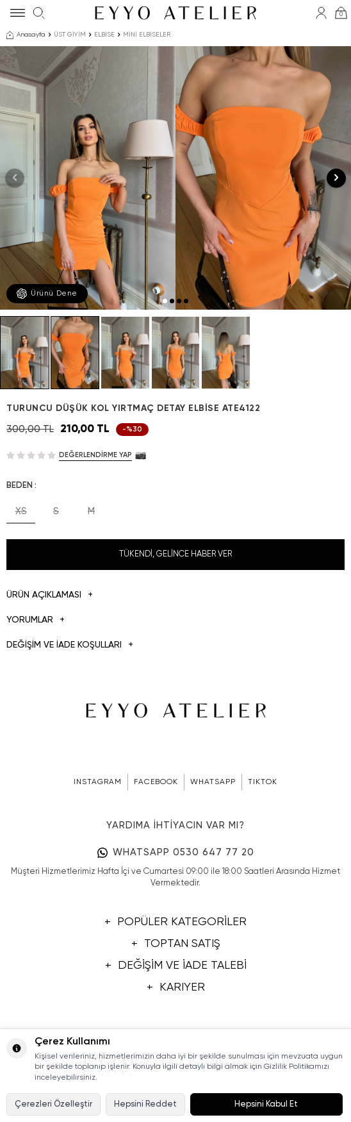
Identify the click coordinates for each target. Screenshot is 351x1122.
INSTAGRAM (98, 782)
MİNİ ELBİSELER (146, 34)
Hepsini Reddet (145, 1104)
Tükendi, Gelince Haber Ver (175, 554)
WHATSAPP (213, 782)
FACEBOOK (156, 782)
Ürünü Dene (47, 294)
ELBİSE (104, 34)
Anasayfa (25, 35)
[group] (88, 178)
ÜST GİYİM (70, 34)
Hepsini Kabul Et (266, 1104)
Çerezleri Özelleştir (53, 1104)
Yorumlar (35, 620)
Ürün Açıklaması (49, 595)
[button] (165, 301)
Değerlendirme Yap (95, 454)
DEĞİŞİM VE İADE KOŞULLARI (69, 645)
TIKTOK (262, 782)
